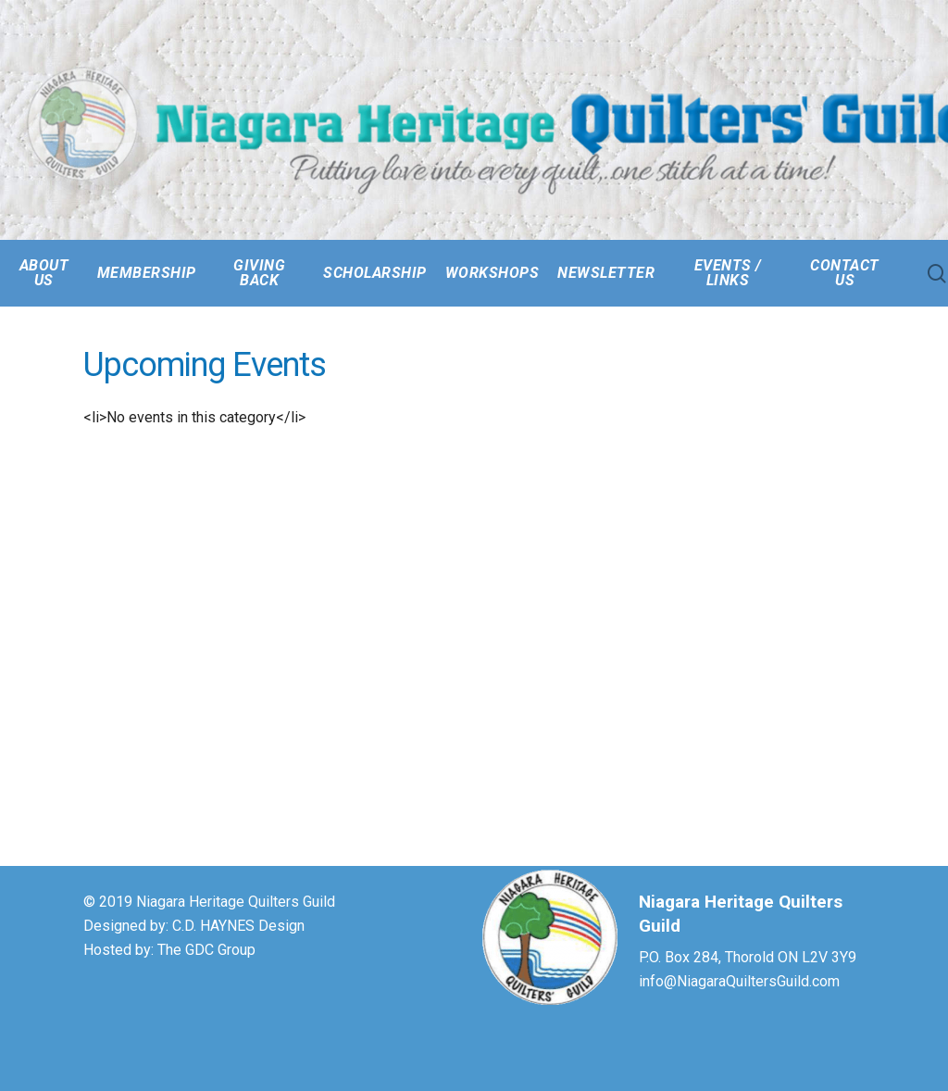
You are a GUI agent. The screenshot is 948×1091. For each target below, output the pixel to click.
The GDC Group (206, 950)
